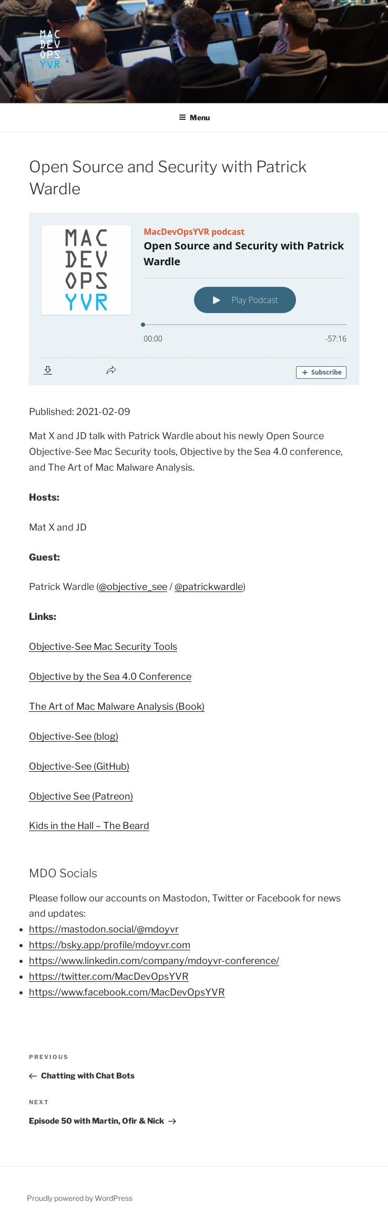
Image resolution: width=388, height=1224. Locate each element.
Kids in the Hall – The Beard (89, 825)
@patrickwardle (209, 586)
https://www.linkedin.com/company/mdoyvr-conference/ (154, 960)
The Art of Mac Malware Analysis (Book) (117, 706)
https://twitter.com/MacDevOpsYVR (109, 976)
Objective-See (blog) (73, 736)
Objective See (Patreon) (81, 796)
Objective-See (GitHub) (79, 766)
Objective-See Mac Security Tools (103, 646)
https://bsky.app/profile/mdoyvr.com (109, 944)
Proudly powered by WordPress (79, 1198)
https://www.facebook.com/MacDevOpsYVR (127, 992)
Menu (194, 117)
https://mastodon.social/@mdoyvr (104, 929)
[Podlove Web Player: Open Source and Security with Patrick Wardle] (194, 299)
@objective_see (133, 586)
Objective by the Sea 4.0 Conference (110, 676)
